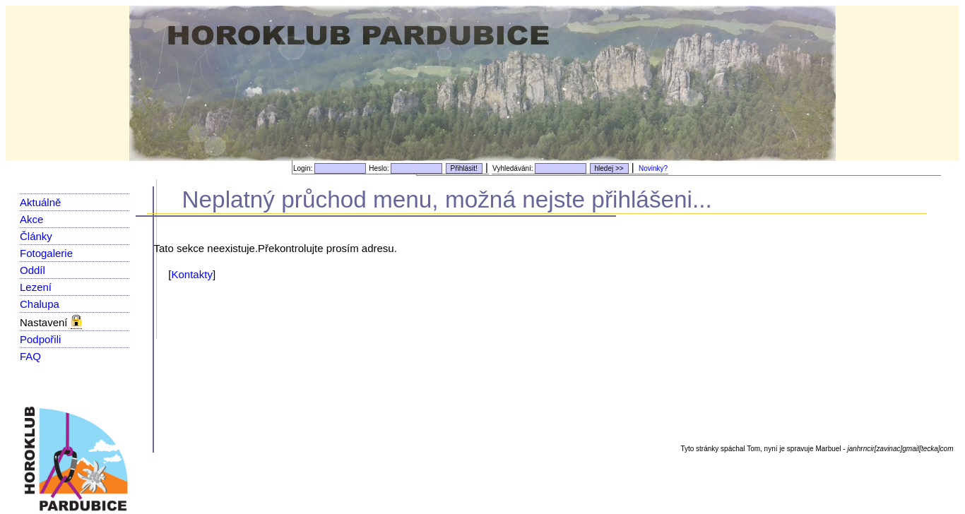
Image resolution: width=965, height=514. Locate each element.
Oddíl (32, 270)
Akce (31, 219)
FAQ (30, 356)
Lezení (36, 287)
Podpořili (40, 339)
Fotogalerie (46, 253)
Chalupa (39, 304)
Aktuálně (40, 202)
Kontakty (192, 274)
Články (36, 236)
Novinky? (653, 168)
